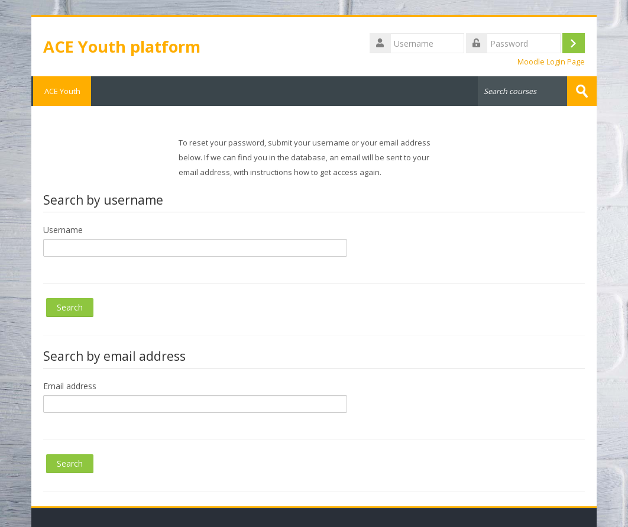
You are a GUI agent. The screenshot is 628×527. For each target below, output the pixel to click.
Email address (69, 386)
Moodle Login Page (551, 62)
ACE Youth (61, 91)
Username (63, 229)
